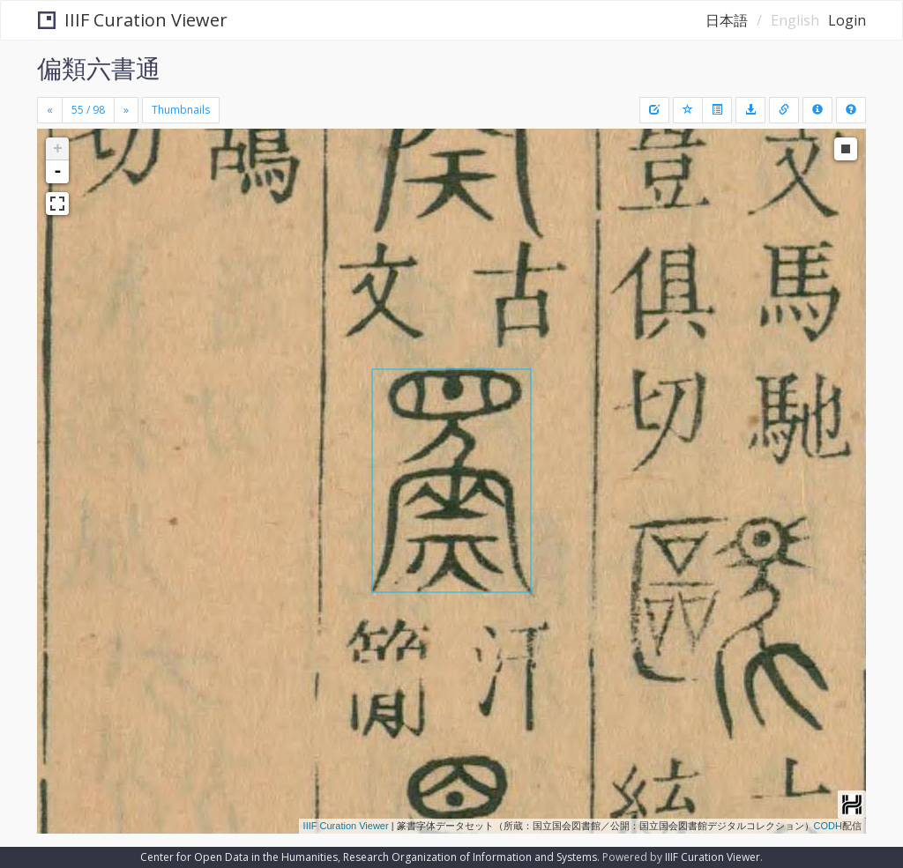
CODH (828, 825)
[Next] (126, 110)
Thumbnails (181, 109)
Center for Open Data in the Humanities (239, 856)
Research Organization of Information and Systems (470, 856)
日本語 (726, 20)
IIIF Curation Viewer (133, 20)
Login (847, 20)
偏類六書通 (98, 68)
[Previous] (50, 110)
